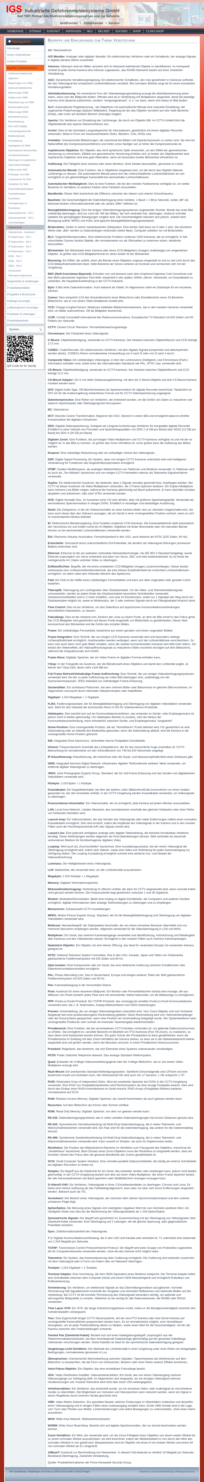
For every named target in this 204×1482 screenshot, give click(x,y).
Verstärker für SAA (18, 184)
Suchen (121, 31)
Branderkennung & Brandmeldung (18, 119)
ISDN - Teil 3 (15, 265)
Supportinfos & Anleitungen (23, 281)
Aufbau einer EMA (18, 97)
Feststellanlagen (17, 193)
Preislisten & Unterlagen (21, 314)
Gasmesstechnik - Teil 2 (21, 217)
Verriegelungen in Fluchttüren (17, 205)
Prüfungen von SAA (18, 174)
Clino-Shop (155, 31)
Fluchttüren (14, 198)
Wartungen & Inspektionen (22, 160)
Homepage (15, 31)
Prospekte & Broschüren (21, 294)
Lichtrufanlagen (16, 222)
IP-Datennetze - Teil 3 (19, 246)
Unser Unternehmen (19, 54)
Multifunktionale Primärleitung (16, 138)
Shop (137, 31)
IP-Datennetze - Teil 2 (19, 241)
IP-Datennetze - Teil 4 (19, 251)
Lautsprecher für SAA (19, 179)
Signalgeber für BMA (19, 145)
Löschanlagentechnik (19, 131)
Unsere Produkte (17, 61)
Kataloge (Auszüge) (18, 301)
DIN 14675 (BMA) (17, 126)
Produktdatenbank (17, 320)
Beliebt (104, 31)
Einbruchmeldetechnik (20, 88)
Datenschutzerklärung (162, 1471)
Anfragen (73, 31)
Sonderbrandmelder (18, 155)
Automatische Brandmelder (22, 150)
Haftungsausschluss (185, 1471)
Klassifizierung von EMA (21, 102)
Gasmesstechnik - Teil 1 (21, 213)
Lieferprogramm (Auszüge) (22, 307)
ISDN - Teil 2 (15, 261)
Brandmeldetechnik (18, 107)
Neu (90, 31)
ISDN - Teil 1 (15, 256)
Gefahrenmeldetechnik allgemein (20, 76)
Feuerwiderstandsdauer (21, 189)
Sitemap (35, 31)
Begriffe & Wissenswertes (22, 68)
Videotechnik (15, 227)
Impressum (145, 1471)
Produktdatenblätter (18, 287)
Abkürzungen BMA (18, 112)
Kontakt (53, 31)
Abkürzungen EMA (18, 92)
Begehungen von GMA (20, 83)
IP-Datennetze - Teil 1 (19, 237)
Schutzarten (14, 270)
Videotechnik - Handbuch (21, 232)
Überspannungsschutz (20, 275)
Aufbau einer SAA (17, 169)
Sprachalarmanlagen (19, 165)
